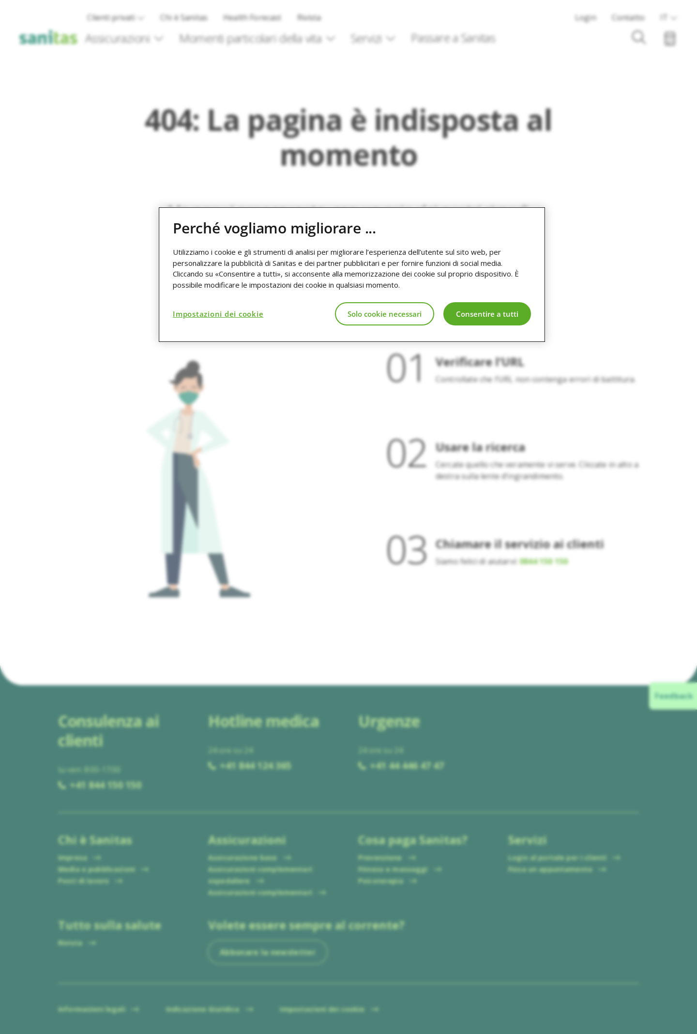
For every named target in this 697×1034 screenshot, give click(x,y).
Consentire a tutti (487, 314)
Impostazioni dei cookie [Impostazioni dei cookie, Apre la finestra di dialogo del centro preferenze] (218, 314)
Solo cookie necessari (385, 314)
